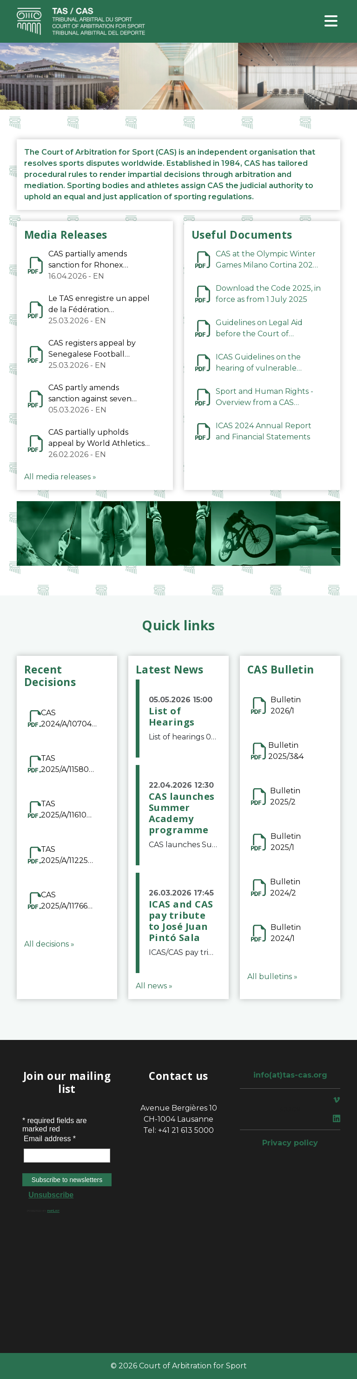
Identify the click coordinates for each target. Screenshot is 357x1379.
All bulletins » (272, 976)
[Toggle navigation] (331, 21)
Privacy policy (290, 1142)
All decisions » (49, 944)
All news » (154, 985)
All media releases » (60, 476)
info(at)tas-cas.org (290, 1075)
